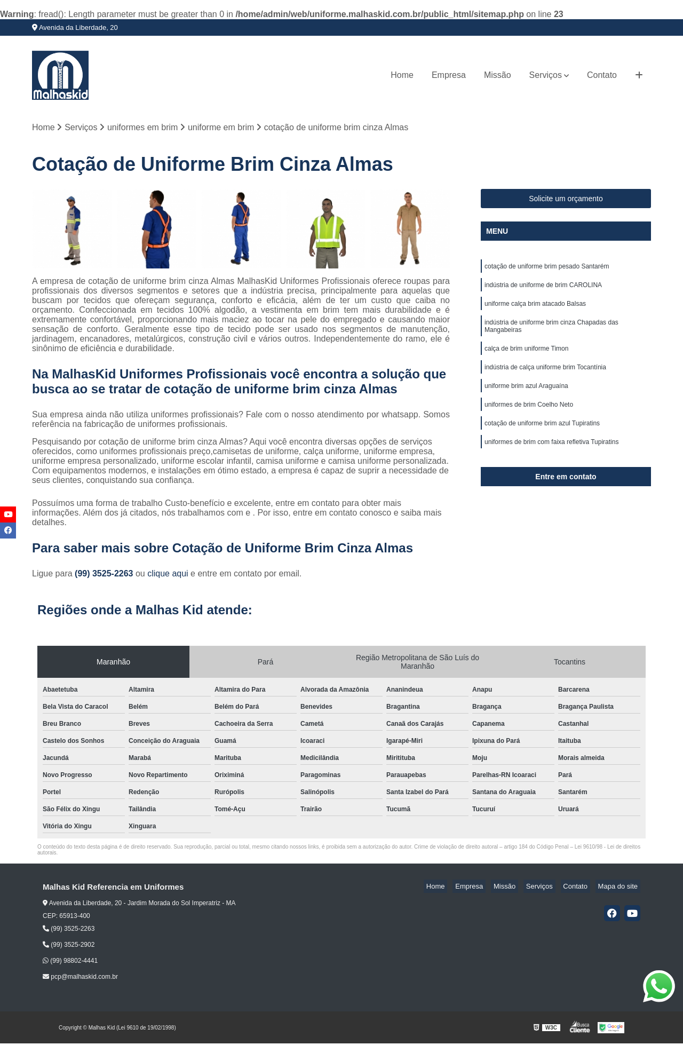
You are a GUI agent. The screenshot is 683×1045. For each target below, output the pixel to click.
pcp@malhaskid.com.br (80, 978)
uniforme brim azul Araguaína (526, 398)
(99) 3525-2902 (68, 946)
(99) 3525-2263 (105, 575)
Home (402, 75)
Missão (497, 75)
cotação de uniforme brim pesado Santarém (547, 269)
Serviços (545, 75)
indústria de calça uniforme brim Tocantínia (545, 378)
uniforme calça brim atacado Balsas (535, 309)
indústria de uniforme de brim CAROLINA (543, 289)
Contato (602, 75)
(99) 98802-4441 (70, 962)
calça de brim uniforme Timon (526, 357)
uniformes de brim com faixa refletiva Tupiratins (551, 459)
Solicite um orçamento (566, 200)
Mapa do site (620, 888)
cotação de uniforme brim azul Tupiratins (542, 438)
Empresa (449, 75)
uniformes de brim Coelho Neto (529, 418)
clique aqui (167, 575)
